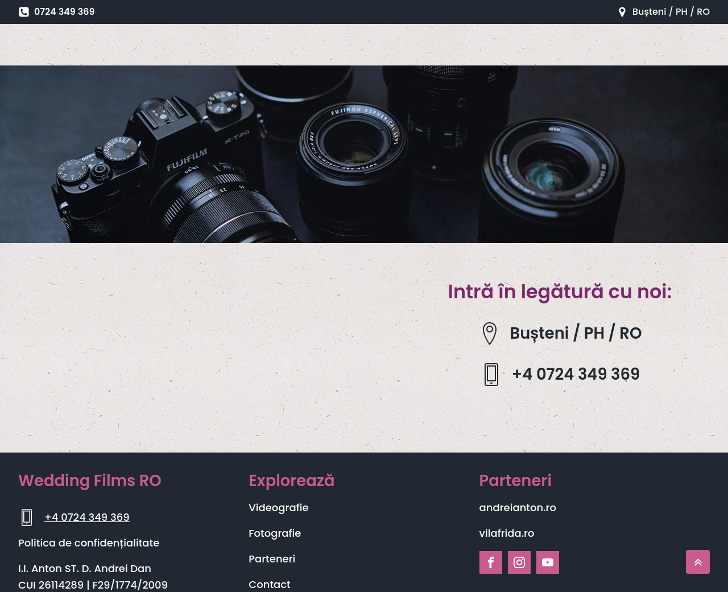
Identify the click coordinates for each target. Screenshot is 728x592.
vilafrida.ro (507, 533)
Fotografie (275, 533)
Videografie (278, 507)
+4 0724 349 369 (87, 517)
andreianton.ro (517, 507)
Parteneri (272, 559)
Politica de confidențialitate (88, 543)
